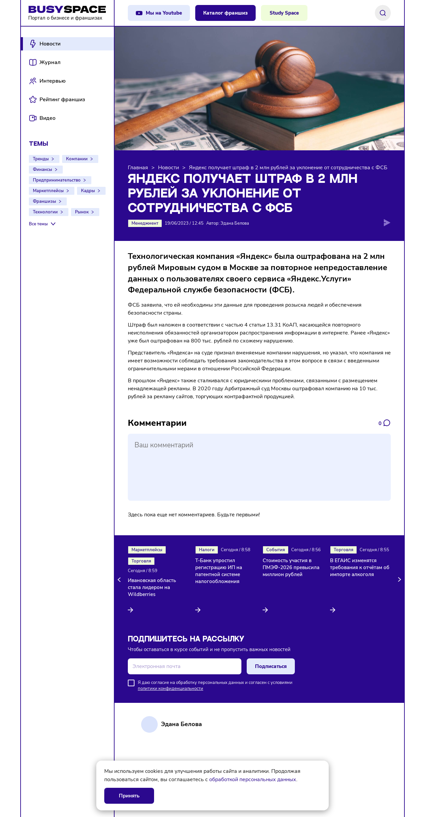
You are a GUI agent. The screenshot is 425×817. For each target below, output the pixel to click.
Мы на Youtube (164, 13)
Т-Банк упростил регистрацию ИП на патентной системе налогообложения (218, 571)
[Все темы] (43, 224)
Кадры (88, 191)
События (275, 550)
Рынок (82, 212)
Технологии (45, 212)
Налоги (206, 550)
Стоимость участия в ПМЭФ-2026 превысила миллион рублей (291, 567)
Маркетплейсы (48, 191)
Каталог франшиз (225, 13)
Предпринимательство (57, 180)
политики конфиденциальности (170, 689)
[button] (120, 580)
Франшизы (44, 201)
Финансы (42, 170)
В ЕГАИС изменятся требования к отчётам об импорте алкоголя (359, 567)
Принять (129, 795)
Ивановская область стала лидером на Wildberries (152, 587)
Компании (77, 159)
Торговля (141, 561)
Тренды (41, 159)
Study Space (284, 13)
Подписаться (271, 666)
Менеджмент (144, 223)
